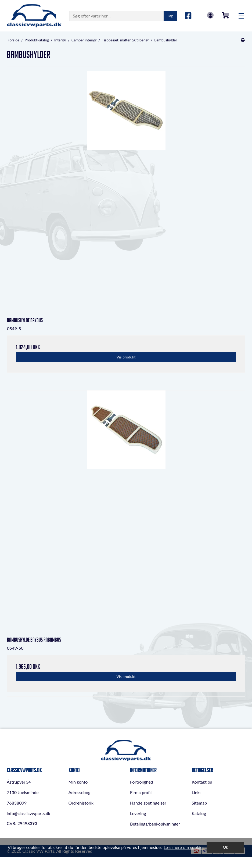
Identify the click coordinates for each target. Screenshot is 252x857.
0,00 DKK (225, 15)
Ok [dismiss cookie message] (225, 847)
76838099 (17, 802)
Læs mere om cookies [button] (184, 847)
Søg (170, 16)
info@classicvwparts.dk (28, 813)
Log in (210, 15)
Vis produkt (126, 357)
